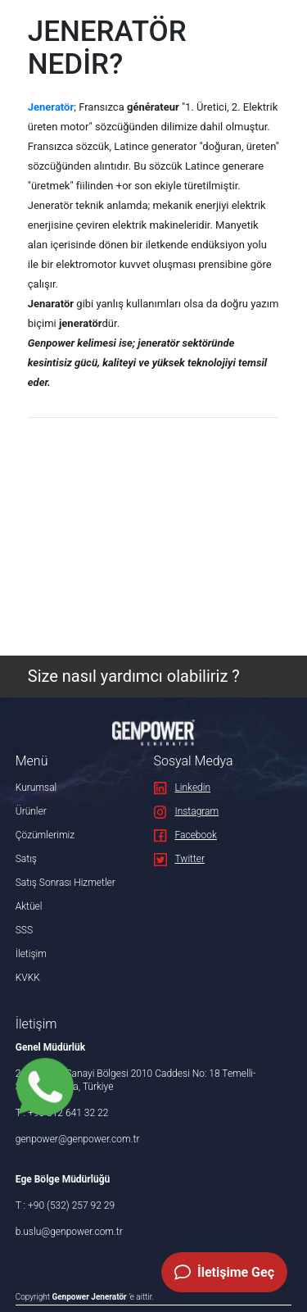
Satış (26, 859)
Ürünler (31, 811)
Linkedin (182, 787)
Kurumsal (36, 787)
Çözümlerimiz (45, 835)
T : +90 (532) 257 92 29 (65, 1205)
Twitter (179, 859)
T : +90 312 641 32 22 (62, 1113)
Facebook (185, 835)
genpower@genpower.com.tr (78, 1139)
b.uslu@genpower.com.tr (69, 1231)
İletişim (31, 954)
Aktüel (29, 906)
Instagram (186, 811)
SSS (24, 930)
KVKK (28, 977)
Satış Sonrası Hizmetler (65, 882)
